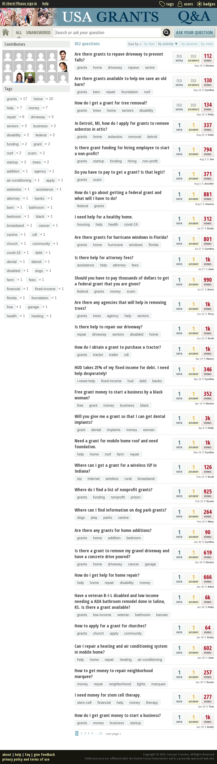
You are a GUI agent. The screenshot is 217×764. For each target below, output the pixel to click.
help (45, 3)
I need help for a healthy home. (104, 217)
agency (113, 316)
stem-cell (84, 703)
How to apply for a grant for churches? (110, 626)
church (98, 633)
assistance (85, 265)
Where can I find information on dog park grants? (120, 510)
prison (136, 497)
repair (111, 92)
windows (136, 245)
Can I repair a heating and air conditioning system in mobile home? (121, 649)
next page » (113, 734)
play (94, 518)
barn (96, 92)
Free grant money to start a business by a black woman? (119, 395)
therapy (152, 703)
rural (128, 479)
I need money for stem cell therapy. (108, 695)
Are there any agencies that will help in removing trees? (120, 305)
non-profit (150, 161)
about (6, 754)
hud (130, 381)
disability (146, 110)
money (115, 291)
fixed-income (111, 381)
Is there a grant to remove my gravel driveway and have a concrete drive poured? (122, 554)
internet (93, 479)
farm (120, 454)
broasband (146, 479)
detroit (152, 137)
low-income (102, 615)
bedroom (134, 538)
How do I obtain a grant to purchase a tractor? (118, 347)
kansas (162, 615)
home (97, 67)
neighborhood (120, 684)
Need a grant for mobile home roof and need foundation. (116, 444)
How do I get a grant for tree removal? (111, 103)
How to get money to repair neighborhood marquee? (114, 673)
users (188, 4)
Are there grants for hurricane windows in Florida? (121, 237)
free (80, 405)
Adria (211, 586)
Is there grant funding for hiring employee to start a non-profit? (122, 151)
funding (116, 161)
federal (82, 206)
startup (98, 161)
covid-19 (131, 224)
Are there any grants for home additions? (113, 530)
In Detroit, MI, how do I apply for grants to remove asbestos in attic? (122, 126)
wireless (112, 479)
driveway (115, 67)
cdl (126, 355)
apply (114, 633)
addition (114, 538)
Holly (211, 114)
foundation (129, 92)
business (127, 405)
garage (150, 564)
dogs (81, 518)
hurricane (115, 245)
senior (150, 67)
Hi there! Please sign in (19, 3)
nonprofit (118, 497)
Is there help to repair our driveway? (108, 327)
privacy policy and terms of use (26, 759)
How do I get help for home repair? (107, 575)
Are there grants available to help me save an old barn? (120, 81)
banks (157, 381)
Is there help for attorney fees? (104, 257)
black (144, 405)
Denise (210, 65)
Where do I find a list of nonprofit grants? (113, 489)
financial (104, 703)
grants (82, 67)
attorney (119, 265)
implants (113, 430)
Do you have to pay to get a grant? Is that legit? (120, 172)
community (133, 633)
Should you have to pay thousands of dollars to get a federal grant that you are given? (122, 281)
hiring (132, 161)
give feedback (44, 754)
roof (147, 92)
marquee (158, 684)
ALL (19, 32)
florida (154, 245)
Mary (211, 521)
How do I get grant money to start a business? (118, 715)
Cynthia (209, 90)
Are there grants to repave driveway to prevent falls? (119, 57)
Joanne (209, 204)
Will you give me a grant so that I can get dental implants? (120, 419)
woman (149, 430)
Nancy (210, 358)
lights (141, 684)
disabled (137, 334)
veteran (123, 615)
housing (83, 224)
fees (135, 265)
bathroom (143, 615)
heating (126, 660)
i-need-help (86, 381)
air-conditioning (150, 660)
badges (209, 4)
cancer (133, 564)
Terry (211, 314)
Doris (211, 289)
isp (79, 479)
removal (134, 137)
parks (107, 518)
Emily (210, 228)
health (113, 224)
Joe (212, 159)
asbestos (115, 137)
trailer (113, 355)
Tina (211, 706)
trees (97, 110)
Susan (210, 501)
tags (170, 4)
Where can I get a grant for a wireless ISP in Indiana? (116, 468)
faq (27, 754)
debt (142, 381)
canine (123, 518)
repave (133, 67)
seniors (128, 110)
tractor (98, 355)
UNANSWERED (38, 32)
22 (100, 733)
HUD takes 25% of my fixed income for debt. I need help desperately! (122, 370)
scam (97, 180)
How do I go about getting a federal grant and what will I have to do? (118, 195)
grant (93, 405)
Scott (211, 338)
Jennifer (209, 183)
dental (96, 430)
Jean (211, 269)
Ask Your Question (194, 32)
